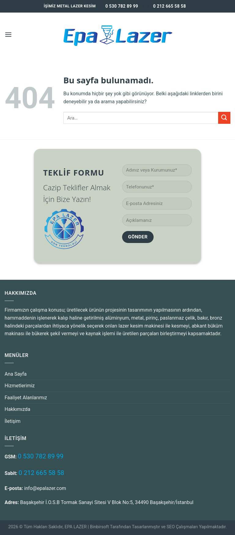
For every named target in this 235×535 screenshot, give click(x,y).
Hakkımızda (17, 409)
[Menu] (8, 34)
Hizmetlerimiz (20, 386)
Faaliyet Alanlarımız (26, 397)
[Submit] (224, 118)
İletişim (13, 421)
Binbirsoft (99, 526)
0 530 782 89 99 (40, 456)
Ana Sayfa (16, 374)
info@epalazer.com (45, 488)
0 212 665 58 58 (41, 472)
